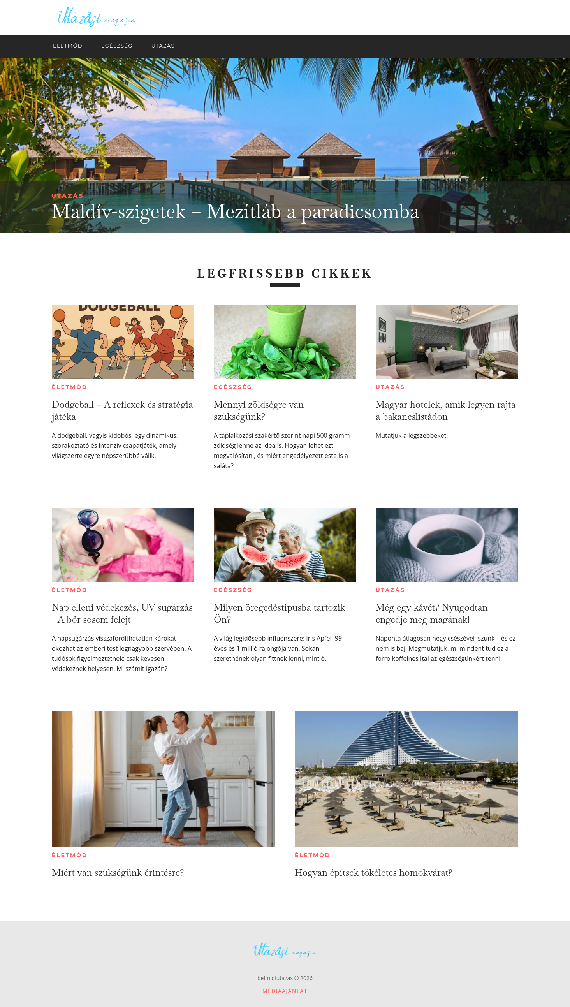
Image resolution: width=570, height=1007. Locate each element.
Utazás (67, 195)
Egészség (233, 387)
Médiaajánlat (285, 991)
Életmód (70, 387)
